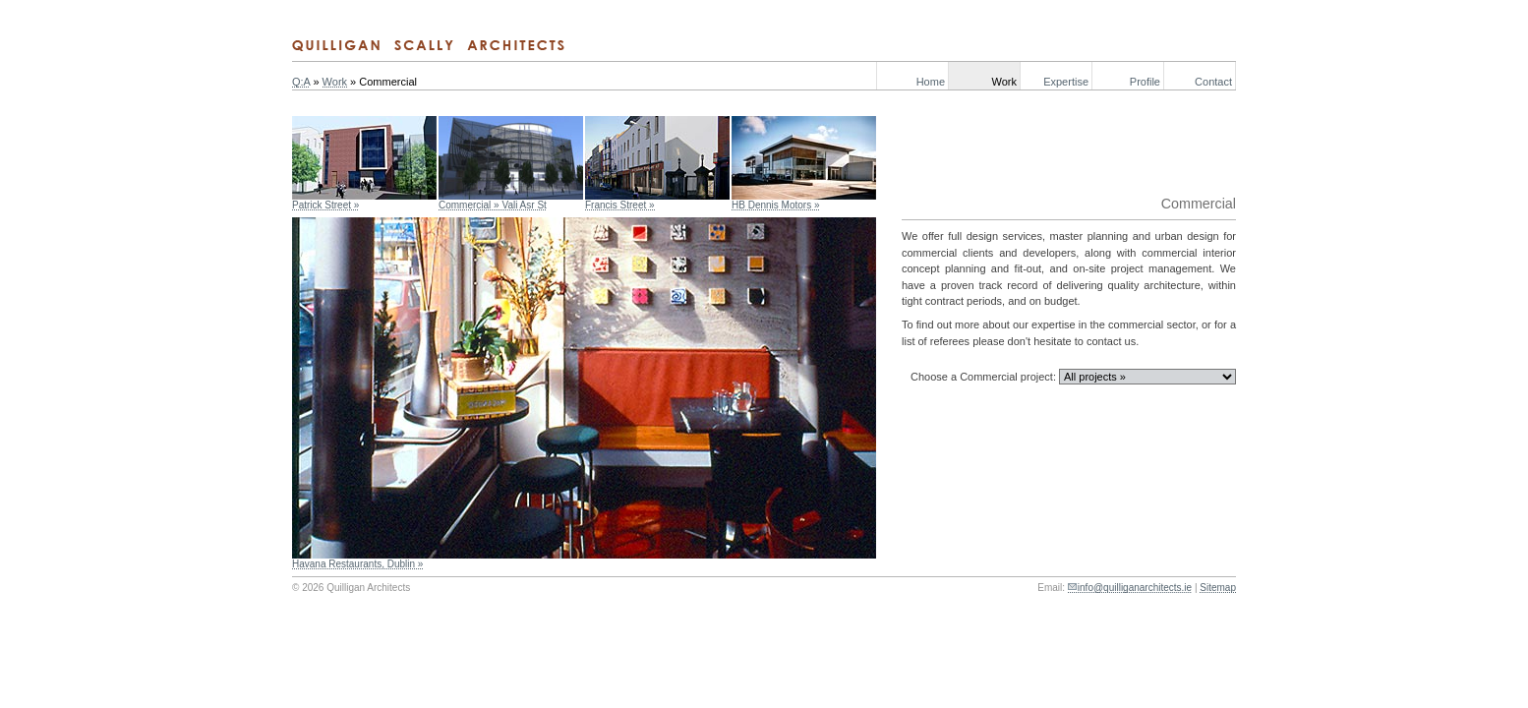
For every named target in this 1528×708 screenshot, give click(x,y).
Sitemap (1218, 587)
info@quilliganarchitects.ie (1135, 587)
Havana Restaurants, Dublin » (357, 564)
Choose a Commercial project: (983, 377)
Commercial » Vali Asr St (493, 205)
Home (930, 82)
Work (1004, 82)
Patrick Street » (325, 205)
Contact (1213, 82)
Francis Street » (620, 205)
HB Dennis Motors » (775, 205)
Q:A (301, 82)
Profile (1145, 82)
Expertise (1065, 82)
